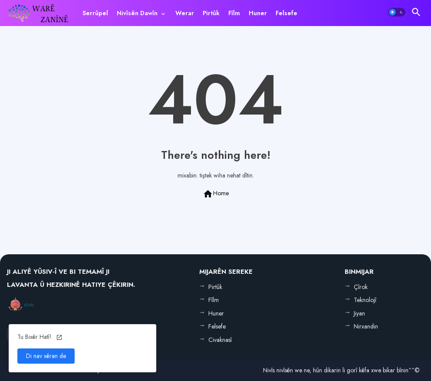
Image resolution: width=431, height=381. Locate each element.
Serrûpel (95, 13)
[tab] (95, 13)
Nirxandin (366, 326)
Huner (258, 13)
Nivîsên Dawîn (137, 13)
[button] (396, 12)
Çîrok (361, 286)
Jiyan (359, 313)
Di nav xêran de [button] (46, 355)
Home (216, 194)
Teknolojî (365, 300)
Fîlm (234, 13)
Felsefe (286, 13)
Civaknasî (220, 339)
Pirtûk (211, 13)
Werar (184, 13)
